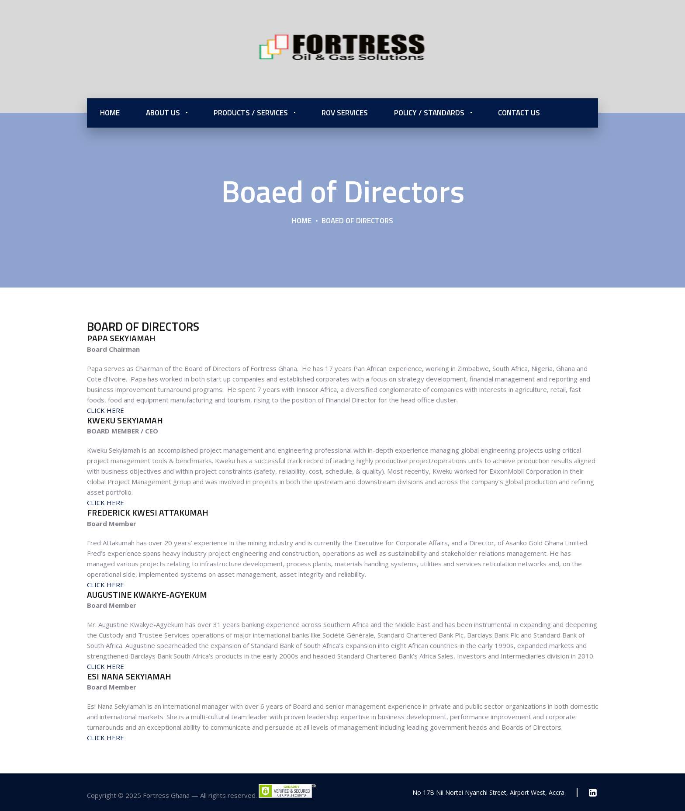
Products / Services (251, 112)
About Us (163, 112)
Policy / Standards (429, 112)
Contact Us (519, 112)
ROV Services (345, 112)
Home (110, 112)
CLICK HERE (105, 410)
